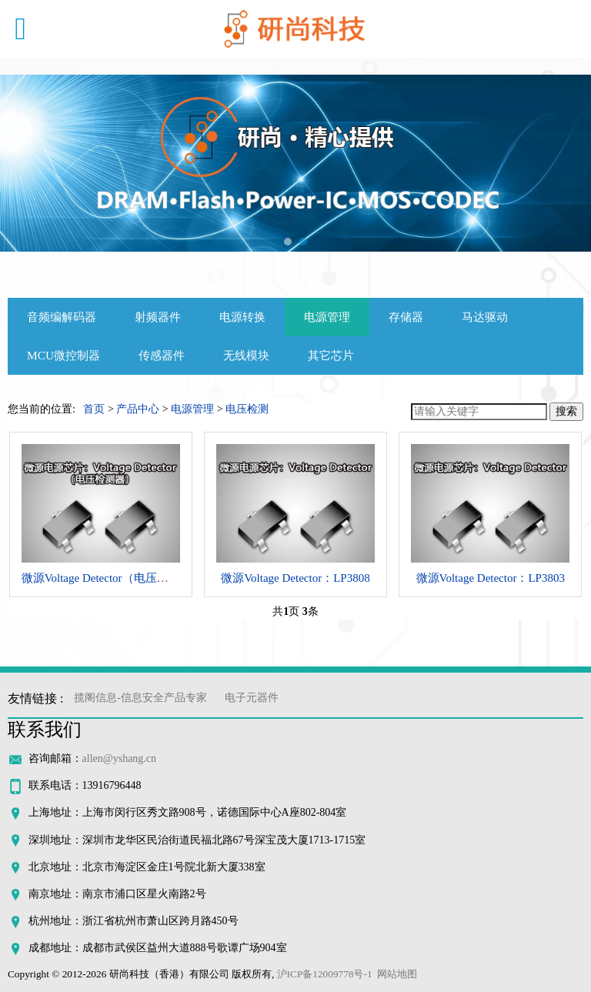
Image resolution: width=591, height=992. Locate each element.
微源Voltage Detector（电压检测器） (112, 578)
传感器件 (162, 355)
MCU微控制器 (63, 355)
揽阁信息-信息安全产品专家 (140, 697)
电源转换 (242, 316)
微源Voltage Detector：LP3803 (490, 578)
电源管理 (327, 316)
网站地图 (397, 974)
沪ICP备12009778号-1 (324, 974)
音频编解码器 (61, 316)
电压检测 (247, 409)
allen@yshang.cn (119, 758)
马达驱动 (485, 316)
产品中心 (137, 409)
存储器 (406, 316)
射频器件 (158, 316)
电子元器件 (252, 697)
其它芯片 (331, 355)
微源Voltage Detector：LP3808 (295, 578)
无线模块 (246, 355)
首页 (94, 409)
